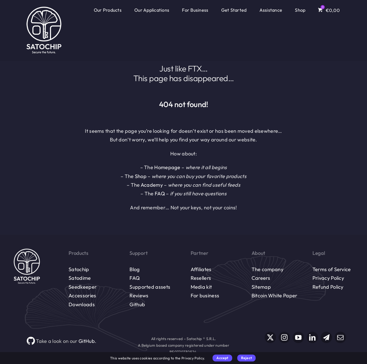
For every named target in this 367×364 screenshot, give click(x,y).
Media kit (201, 287)
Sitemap (261, 287)
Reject (246, 358)
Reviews (138, 295)
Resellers (201, 278)
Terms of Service (331, 269)
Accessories (82, 295)
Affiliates (201, 269)
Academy (152, 185)
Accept (222, 358)
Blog (134, 269)
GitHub (86, 341)
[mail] (340, 337)
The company (267, 269)
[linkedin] (312, 337)
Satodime (80, 278)
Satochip (79, 269)
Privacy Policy (328, 278)
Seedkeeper (83, 287)
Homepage (167, 167)
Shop (141, 176)
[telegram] (326, 337)
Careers (261, 278)
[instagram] (284, 337)
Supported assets (149, 287)
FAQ (160, 193)
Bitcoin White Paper (274, 295)
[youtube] (298, 337)
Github (137, 304)
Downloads (82, 304)
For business (205, 295)
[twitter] (270, 337)
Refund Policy (328, 287)
